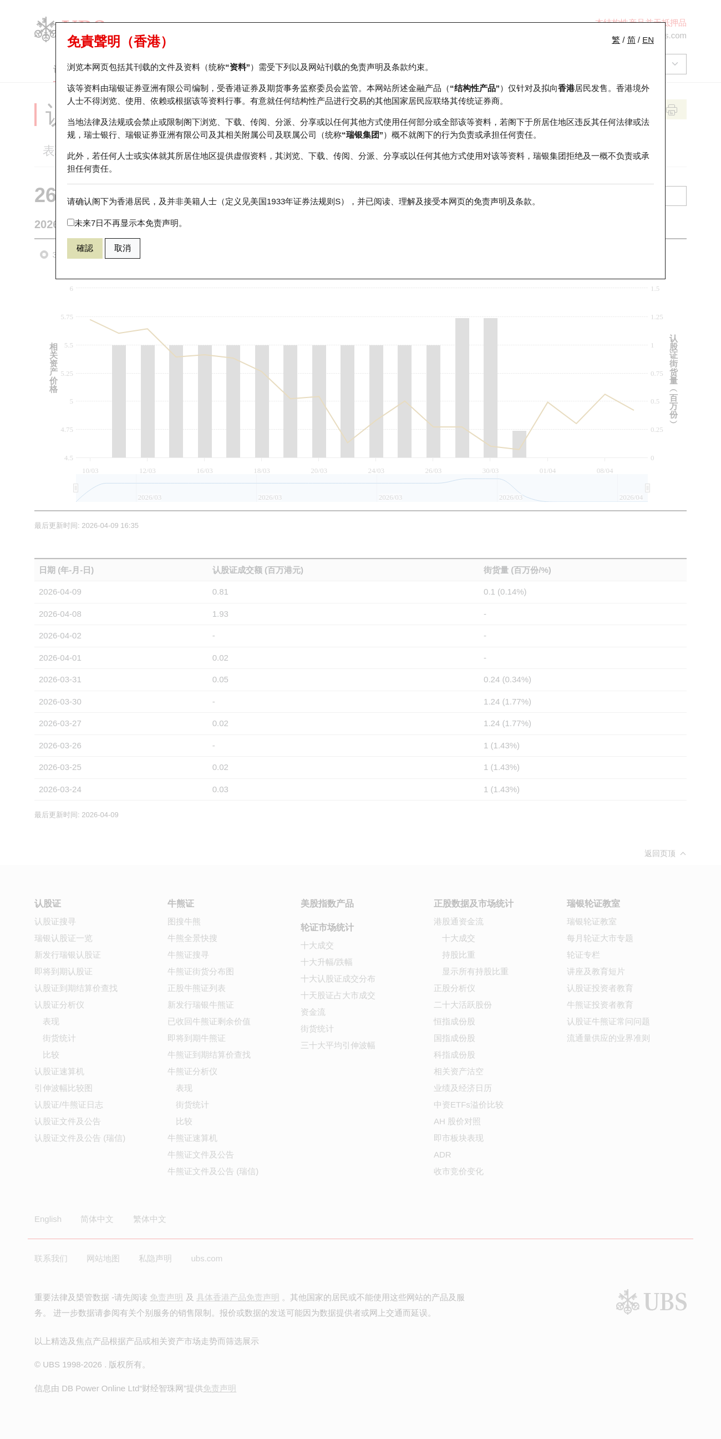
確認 (85, 248)
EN (648, 39)
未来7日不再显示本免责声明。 (127, 223)
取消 (122, 248)
